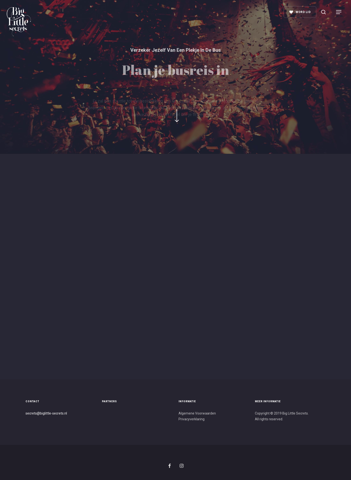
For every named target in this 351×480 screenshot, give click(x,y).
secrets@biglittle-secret (44, 413)
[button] (339, 12)
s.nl (64, 413)
